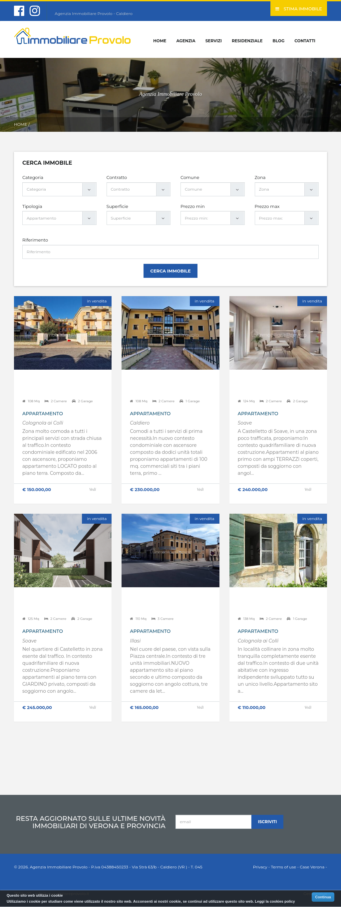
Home (159, 40)
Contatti (304, 40)
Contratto (117, 177)
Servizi (213, 40)
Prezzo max (267, 206)
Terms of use (283, 866)
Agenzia (185, 40)
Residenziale (247, 40)
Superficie (117, 206)
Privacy (260, 866)
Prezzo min (192, 206)
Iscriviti (267, 821)
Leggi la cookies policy (275, 901)
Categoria (32, 177)
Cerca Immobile (170, 270)
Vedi (92, 489)
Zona (260, 177)
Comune (189, 177)
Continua (323, 897)
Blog (279, 40)
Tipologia (32, 206)
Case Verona (312, 866)
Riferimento (35, 240)
